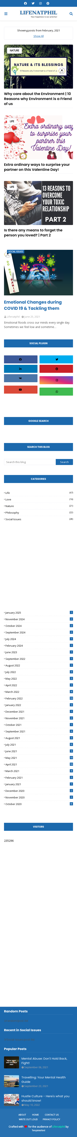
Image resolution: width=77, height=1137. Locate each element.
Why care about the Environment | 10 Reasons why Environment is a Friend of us (38, 98)
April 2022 (39, 685)
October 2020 (39, 804)
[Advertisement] (34, 559)
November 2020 (39, 797)
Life (12, 121)
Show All (38, 36)
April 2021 (39, 764)
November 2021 (39, 718)
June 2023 (39, 652)
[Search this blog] (30, 462)
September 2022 (39, 659)
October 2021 (39, 725)
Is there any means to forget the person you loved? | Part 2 (33, 233)
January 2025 (39, 612)
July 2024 (39, 639)
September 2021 (39, 731)
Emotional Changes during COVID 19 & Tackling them (33, 305)
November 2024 (39, 619)
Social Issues (39, 519)
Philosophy (39, 512)
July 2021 (39, 744)
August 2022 (39, 665)
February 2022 (39, 698)
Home (35, 1114)
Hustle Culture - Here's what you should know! (45, 1098)
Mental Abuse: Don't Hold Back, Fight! (44, 1060)
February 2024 (39, 645)
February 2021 (39, 777)
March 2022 (39, 692)
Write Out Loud (28, 1119)
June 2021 (39, 751)
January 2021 (39, 784)
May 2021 (39, 758)
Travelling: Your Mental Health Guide (43, 1079)
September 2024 (39, 632)
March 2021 (39, 771)
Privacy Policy (51, 1119)
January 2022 (39, 705)
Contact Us (52, 1114)
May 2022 (39, 678)
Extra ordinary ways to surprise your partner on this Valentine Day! (37, 167)
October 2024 (39, 626)
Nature (14, 50)
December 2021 (39, 711)
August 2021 (39, 738)
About (22, 1114)
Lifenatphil (58, 1126)
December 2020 (39, 791)
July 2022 (39, 672)
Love (39, 499)
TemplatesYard (38, 1130)
